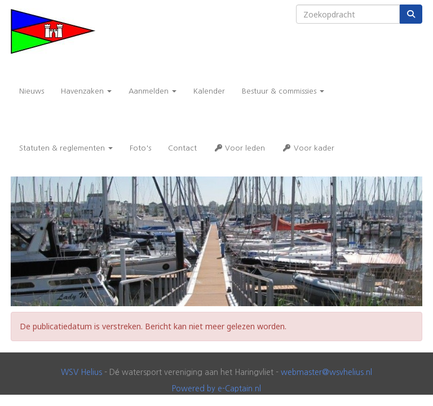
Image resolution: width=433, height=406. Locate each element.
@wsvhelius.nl (326, 372)
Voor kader (308, 148)
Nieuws (31, 91)
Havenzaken (86, 91)
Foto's (140, 148)
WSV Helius (81, 372)
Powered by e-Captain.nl (216, 388)
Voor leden (239, 148)
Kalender (209, 91)
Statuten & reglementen (66, 148)
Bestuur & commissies (283, 91)
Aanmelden (152, 91)
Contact (182, 148)
